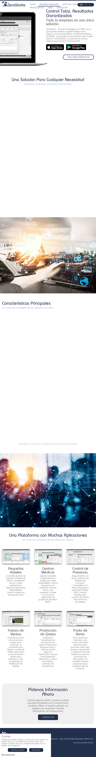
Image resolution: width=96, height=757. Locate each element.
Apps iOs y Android (72, 4)
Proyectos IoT (37, 8)
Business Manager (49, 4)
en (85, 5)
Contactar (62, 8)
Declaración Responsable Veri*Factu (76, 739)
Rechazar (36, 750)
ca (90, 5)
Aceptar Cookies (17, 750)
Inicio (33, 4)
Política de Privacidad (83, 743)
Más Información (8, 755)
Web (50, 8)
